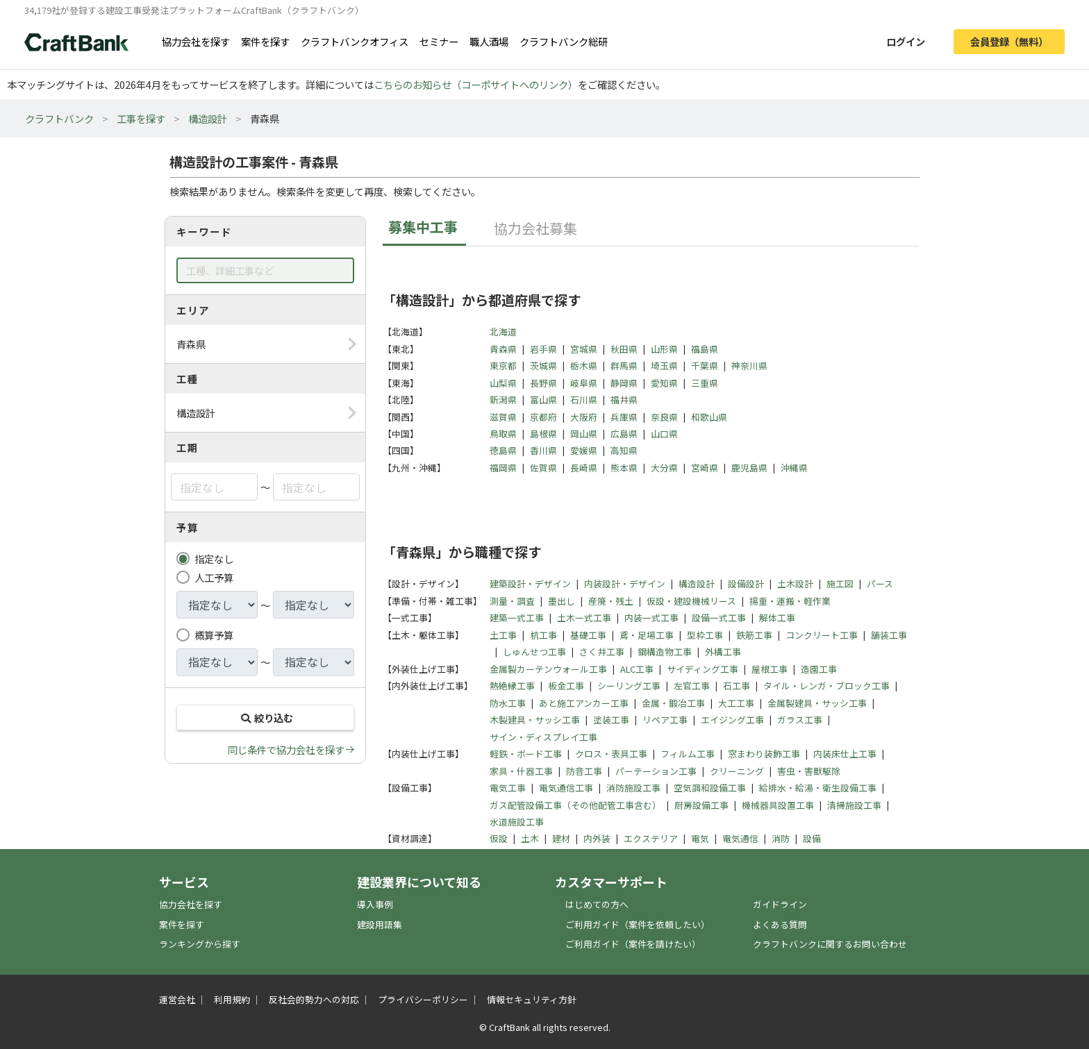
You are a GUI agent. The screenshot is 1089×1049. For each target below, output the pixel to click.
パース (880, 583)
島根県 (543, 433)
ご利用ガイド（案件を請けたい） (633, 943)
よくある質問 (780, 924)
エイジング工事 (732, 719)
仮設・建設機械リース (691, 600)
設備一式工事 (719, 617)
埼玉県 (664, 365)
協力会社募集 (535, 228)
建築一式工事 (517, 617)
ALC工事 (637, 668)
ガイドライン (780, 904)
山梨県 (503, 382)
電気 (700, 838)
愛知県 (664, 382)
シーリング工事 (628, 685)
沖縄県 (794, 467)
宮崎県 (704, 467)
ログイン (905, 41)
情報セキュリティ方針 (531, 999)
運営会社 (177, 999)
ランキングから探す (199, 943)
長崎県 (583, 467)
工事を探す (141, 118)
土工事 (503, 634)
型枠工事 (705, 634)
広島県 (624, 433)
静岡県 (624, 382)
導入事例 (375, 904)
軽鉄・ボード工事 (526, 753)
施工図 (840, 583)
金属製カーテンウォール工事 (548, 668)
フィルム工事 (687, 753)
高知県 (624, 450)
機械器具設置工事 (778, 805)
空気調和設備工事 (710, 787)
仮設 (499, 838)
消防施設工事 (633, 787)
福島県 (704, 348)
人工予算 (213, 577)
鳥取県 (503, 433)
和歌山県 (709, 416)
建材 (561, 838)
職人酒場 (488, 41)
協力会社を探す (196, 41)
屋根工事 (769, 668)
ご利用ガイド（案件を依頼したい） (637, 924)
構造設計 (207, 118)
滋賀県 (503, 416)
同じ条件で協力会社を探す (286, 749)
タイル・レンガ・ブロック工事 (826, 685)
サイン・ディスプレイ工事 (543, 737)
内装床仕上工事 (844, 753)
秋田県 (624, 348)
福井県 (624, 399)
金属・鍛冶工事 (673, 703)
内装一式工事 (651, 617)
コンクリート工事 (821, 634)
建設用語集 (379, 924)
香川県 (543, 450)
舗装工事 (889, 634)
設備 (812, 838)
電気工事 (508, 787)
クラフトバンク (59, 118)
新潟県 (503, 399)
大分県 (664, 467)
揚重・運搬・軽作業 (790, 600)
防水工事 (508, 703)
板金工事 (566, 685)
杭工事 (543, 634)
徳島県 (503, 450)
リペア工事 (665, 719)
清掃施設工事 (854, 805)
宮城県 (583, 348)
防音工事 (584, 771)
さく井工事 (601, 651)
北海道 (503, 331)
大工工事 (736, 703)
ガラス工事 (799, 719)
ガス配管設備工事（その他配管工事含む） (575, 805)
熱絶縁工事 (512, 685)
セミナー (438, 41)
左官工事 (692, 685)
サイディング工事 (702, 668)
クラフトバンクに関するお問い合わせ (830, 943)
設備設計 (746, 583)
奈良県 (664, 416)
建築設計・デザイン (530, 583)
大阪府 (583, 416)
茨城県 (543, 365)
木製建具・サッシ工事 (535, 719)
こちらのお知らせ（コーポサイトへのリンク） (476, 84)
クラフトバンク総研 (563, 41)
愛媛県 (583, 450)
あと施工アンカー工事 (584, 703)
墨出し (561, 600)
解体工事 (777, 617)
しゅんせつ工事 (534, 651)
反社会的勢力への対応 (314, 999)
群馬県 (624, 365)
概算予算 (213, 635)
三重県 (704, 382)
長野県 (543, 382)
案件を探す (265, 41)
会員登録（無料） (1009, 41)
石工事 (736, 685)
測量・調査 (512, 600)
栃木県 (583, 365)
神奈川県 (749, 365)
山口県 (664, 433)
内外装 (596, 838)
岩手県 (543, 348)
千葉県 (704, 365)
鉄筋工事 (754, 634)
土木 (530, 838)
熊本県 (624, 467)
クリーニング (737, 771)
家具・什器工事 (521, 771)
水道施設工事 (517, 821)
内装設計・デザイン (624, 583)
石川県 (583, 399)
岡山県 (583, 433)
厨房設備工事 (701, 805)
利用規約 (232, 999)
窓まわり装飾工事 (764, 753)
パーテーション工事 (656, 771)
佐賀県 (543, 467)
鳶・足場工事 (647, 634)
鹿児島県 (749, 467)
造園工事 (819, 668)
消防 (781, 838)
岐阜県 (583, 382)
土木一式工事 (584, 617)
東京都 (503, 365)
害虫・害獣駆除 (808, 771)
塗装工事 (611, 719)
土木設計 (795, 583)
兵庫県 (624, 416)
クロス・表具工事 (611, 753)
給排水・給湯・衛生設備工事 (817, 787)
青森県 (503, 348)
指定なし (213, 558)
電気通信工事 (566, 787)
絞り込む (265, 717)
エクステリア (651, 838)
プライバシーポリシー (423, 999)
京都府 (543, 416)
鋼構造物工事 (665, 651)
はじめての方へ (597, 904)
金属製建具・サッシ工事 (817, 703)
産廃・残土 (610, 600)
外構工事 (723, 651)
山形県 (664, 348)
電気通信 (740, 838)
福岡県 (503, 467)
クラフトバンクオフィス (354, 41)
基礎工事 (588, 634)
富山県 (543, 399)
